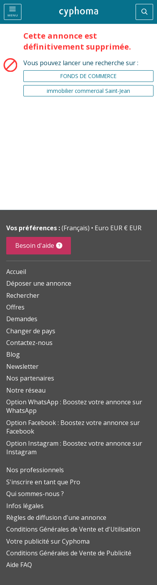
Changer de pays (30, 331)
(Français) (76, 228)
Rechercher (22, 295)
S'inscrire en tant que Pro (43, 482)
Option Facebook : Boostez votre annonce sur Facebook (73, 427)
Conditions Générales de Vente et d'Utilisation (73, 529)
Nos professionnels (35, 470)
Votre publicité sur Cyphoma (48, 541)
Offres (15, 307)
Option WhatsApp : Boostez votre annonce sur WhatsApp (74, 406)
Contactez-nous (29, 342)
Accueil (16, 271)
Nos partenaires (30, 378)
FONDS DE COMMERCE (88, 76)
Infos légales (25, 505)
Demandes (21, 319)
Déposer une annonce (38, 283)
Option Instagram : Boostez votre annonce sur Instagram (74, 447)
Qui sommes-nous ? (35, 493)
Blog (13, 354)
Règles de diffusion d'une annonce (56, 517)
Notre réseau (26, 390)
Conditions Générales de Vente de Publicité (68, 553)
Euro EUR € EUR (118, 228)
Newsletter (22, 366)
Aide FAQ (19, 564)
